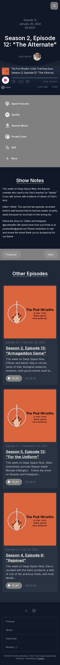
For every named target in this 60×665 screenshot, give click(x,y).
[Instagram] (34, 610)
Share (55, 87)
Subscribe (42, 87)
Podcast (10, 621)
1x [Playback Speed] (21, 82)
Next (51, 254)
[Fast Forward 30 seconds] (27, 81)
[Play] (5, 80)
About (9, 630)
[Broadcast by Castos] (6, 87)
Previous (11, 254)
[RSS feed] (26, 610)
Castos (41, 658)
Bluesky (12, 647)
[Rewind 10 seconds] (14, 81)
